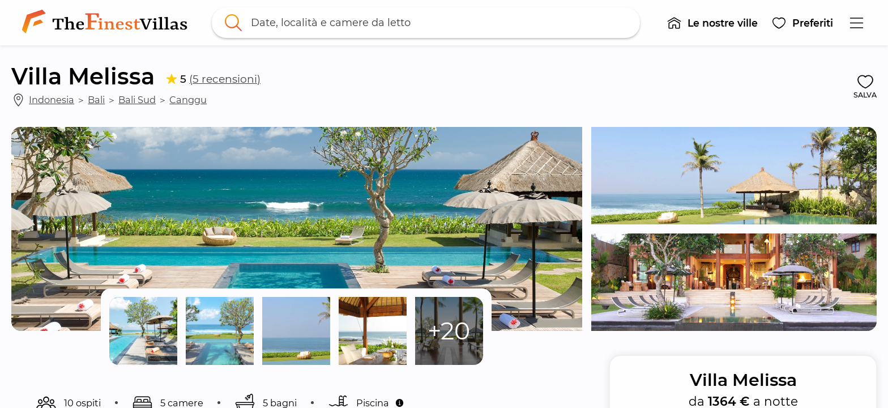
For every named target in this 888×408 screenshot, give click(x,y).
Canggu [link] (188, 99)
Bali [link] (96, 99)
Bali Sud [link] (137, 99)
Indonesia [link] (51, 99)
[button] (712, 22)
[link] (107, 23)
